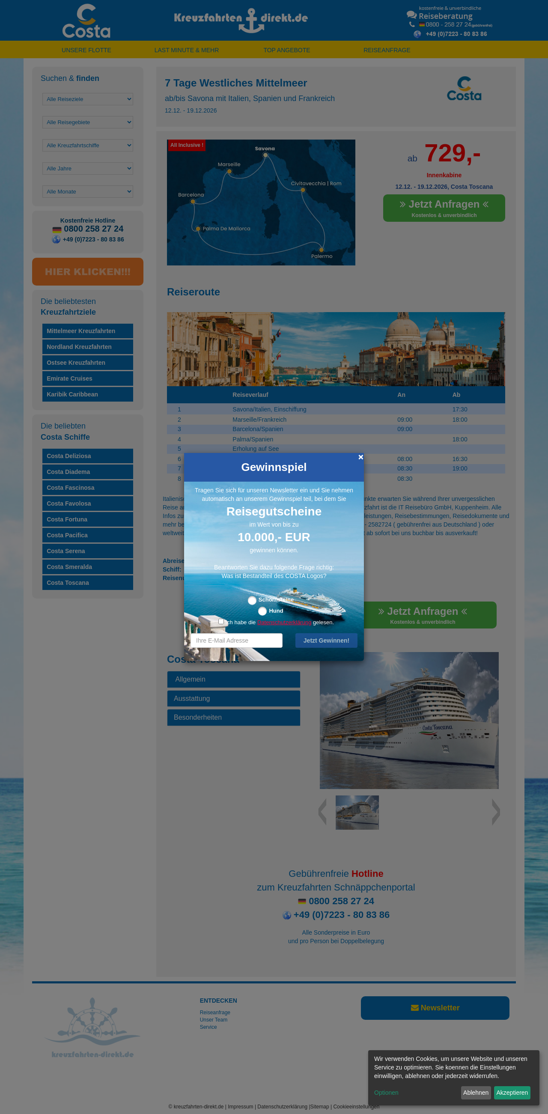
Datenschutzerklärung (284, 622)
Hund (276, 611)
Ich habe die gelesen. (276, 622)
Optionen (386, 1092)
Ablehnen (475, 1092)
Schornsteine (276, 599)
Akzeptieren (512, 1092)
